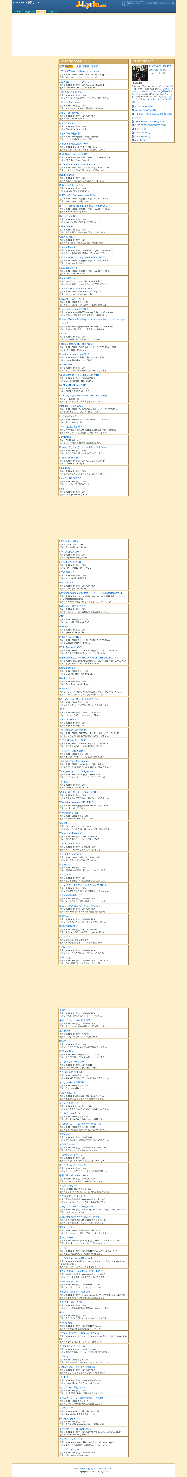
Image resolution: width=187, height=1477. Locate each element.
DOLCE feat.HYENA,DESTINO (75, 288)
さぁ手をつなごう (68, 1186)
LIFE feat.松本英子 (69, 541)
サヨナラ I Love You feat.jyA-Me (76, 1206)
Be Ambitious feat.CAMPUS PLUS (77, 164)
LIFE (61, 488)
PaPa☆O (64, 626)
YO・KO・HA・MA (69, 843)
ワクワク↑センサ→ (69, 1449)
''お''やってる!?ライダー (71, 1061)
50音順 (68, 66)
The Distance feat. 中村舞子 (73, 730)
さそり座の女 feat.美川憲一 (73, 1196)
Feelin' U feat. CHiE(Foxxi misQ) (76, 344)
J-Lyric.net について (104, 1468)
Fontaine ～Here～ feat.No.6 (74, 354)
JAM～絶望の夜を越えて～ (73, 426)
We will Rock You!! (68, 812)
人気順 (77, 66)
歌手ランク (41, 12)
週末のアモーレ (67, 1237)
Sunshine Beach (67, 719)
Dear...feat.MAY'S (68, 267)
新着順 (85, 66)
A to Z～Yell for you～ (70, 113)
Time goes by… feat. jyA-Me (74, 761)
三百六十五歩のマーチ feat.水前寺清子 (79, 1216)
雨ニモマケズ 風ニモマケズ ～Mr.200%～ (81, 905)
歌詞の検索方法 (81, 1468)
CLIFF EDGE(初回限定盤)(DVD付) (150, 125)
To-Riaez (64, 781)
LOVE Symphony (142, 132)
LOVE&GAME (66, 572)
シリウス (64, 1248)
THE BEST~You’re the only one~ (149, 121)
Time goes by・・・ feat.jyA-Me (76, 771)
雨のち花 (64, 916)
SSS (61, 709)
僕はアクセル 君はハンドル (73, 1387)
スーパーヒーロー (68, 1281)
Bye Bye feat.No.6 (68, 216)
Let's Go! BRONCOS (70, 478)
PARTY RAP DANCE (70, 637)
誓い (61, 1312)
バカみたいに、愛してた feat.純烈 (77, 1367)
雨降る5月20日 (67, 926)
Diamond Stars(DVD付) (145, 110)
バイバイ (64, 1356)
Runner (63, 688)
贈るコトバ (65, 1041)
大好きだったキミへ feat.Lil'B (74, 1291)
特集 (52, 12)
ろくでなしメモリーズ (71, 1439)
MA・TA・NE (66, 582)
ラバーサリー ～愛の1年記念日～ (76, 1429)
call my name (66, 226)
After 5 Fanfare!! (67, 123)
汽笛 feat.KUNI (67, 1092)
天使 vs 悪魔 (65, 1322)
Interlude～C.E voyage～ (72, 406)
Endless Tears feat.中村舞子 (74, 309)
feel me (63, 333)
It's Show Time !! (67, 416)
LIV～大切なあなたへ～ (71, 551)
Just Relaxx (65, 437)
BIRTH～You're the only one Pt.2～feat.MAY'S (83, 206)
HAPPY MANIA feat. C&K (72, 385)
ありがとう (65, 937)
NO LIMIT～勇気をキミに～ (73, 606)
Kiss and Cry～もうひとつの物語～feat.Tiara (82, 447)
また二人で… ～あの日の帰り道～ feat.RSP (82, 1397)
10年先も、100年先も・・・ (74, 92)
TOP (18, 12)
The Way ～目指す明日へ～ (73, 750)
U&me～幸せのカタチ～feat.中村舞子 (78, 792)
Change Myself (67, 247)
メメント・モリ (67, 1408)
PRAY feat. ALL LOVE (70, 647)
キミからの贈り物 (68, 1103)
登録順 (94, 66)
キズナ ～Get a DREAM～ (72, 1082)
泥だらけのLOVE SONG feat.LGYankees (80, 1333)
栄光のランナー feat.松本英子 (74, 1020)
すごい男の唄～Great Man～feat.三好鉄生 (81, 1271)
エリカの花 (65, 1031)
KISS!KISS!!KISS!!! (69, 457)
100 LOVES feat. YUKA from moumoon (79, 71)
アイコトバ (65, 874)
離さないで (65, 864)
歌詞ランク (29, 12)
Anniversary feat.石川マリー (74, 143)
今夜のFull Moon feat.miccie (73, 1175)
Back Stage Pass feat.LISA (73, 154)
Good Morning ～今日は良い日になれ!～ (80, 375)
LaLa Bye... (65, 468)
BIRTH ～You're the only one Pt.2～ (77, 195)
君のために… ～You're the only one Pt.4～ (81, 1124)
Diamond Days (67, 278)
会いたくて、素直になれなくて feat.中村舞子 (83, 885)
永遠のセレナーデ (68, 1010)
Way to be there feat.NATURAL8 (76, 802)
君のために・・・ (68, 1134)
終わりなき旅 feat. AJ (70, 1072)
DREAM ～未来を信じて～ (73, 299)
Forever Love (66, 364)
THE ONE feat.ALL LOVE (72, 740)
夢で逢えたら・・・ (69, 1418)
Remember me (67, 668)
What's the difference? (70, 833)
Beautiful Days (66, 175)
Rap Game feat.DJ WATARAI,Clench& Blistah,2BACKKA (88, 657)
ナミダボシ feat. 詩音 (70, 854)
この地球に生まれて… (71, 1155)
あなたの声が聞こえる (71, 895)
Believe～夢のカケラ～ (71, 185)
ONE (61, 616)
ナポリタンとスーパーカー (73, 1346)
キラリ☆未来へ (67, 1144)
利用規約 (92, 1468)
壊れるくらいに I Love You (73, 1165)
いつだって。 (66, 947)
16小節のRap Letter (69, 102)
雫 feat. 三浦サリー (69, 1227)
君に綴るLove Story (69, 1113)
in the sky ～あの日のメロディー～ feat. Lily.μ (83, 395)
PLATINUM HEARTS (143, 106)
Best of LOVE (140, 140)
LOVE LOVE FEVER (70, 562)
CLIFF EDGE (140, 129)
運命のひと (65, 957)
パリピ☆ (64, 1377)
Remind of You (67, 678)
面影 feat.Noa (66, 1051)
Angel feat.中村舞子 (69, 133)
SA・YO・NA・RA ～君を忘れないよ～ (80, 699)
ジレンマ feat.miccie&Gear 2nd (75, 1258)
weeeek (63, 823)
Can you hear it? (67, 237)
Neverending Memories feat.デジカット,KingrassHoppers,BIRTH (93, 593)
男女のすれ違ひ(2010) (70, 1302)
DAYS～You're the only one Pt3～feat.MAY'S (82, 257)
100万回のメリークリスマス (74, 82)
